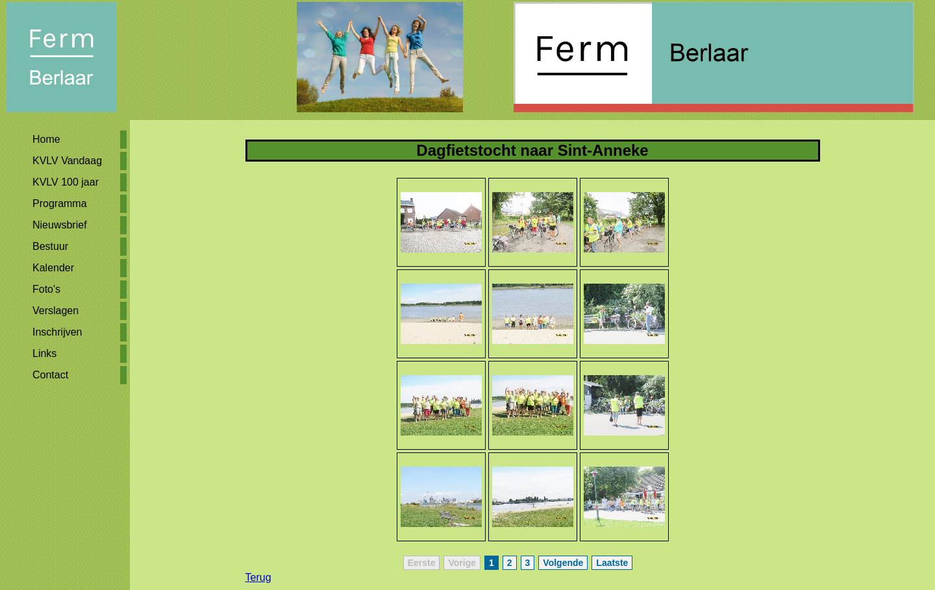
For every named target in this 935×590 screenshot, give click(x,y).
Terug (258, 577)
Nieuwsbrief (59, 224)
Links (44, 353)
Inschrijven (57, 332)
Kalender (53, 267)
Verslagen (55, 310)
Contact (50, 374)
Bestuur (50, 246)
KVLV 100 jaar (65, 182)
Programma (59, 203)
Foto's (46, 289)
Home (46, 139)
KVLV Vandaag (67, 160)
